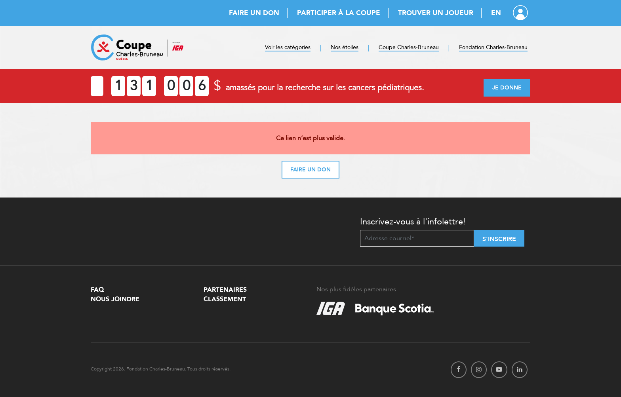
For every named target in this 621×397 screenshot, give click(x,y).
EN (496, 12)
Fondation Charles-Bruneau (493, 47)
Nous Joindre (115, 299)
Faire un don (254, 12)
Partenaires (225, 289)
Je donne (507, 87)
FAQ (97, 289)
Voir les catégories (287, 47)
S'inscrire (499, 239)
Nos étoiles (344, 47)
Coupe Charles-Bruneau (409, 47)
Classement (225, 299)
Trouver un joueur (435, 12)
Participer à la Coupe (338, 12)
